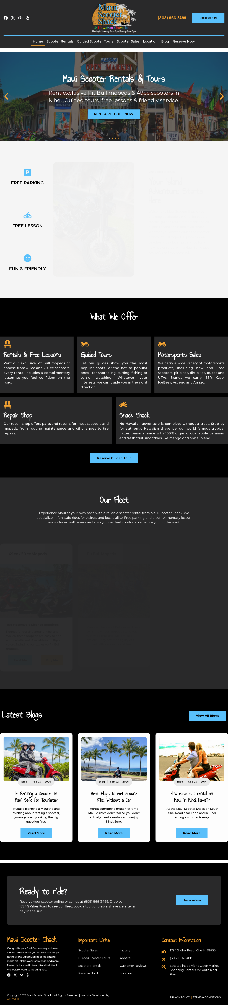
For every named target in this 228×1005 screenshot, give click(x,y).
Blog (165, 41)
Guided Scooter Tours (95, 41)
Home (38, 41)
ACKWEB (13, 999)
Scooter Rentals (60, 41)
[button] (6, 96)
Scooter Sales (128, 41)
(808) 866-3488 (171, 17)
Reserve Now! (184, 41)
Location (150, 41)
